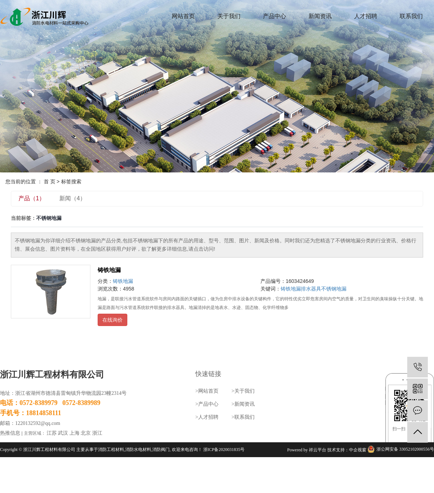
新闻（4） (72, 198)
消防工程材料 (111, 449)
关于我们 (229, 16)
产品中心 (274, 16)
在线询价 (112, 320)
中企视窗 (357, 449)
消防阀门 (161, 449)
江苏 (52, 433)
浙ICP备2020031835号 (224, 449)
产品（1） (31, 198)
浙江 (97, 433)
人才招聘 (365, 16)
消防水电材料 (138, 449)
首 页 (49, 181)
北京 (86, 433)
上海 (74, 433)
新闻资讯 (320, 16)
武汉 (63, 433)
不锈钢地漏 (333, 289)
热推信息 (10, 433)
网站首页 (183, 16)
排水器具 (311, 289)
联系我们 (411, 16)
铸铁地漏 (109, 270)
